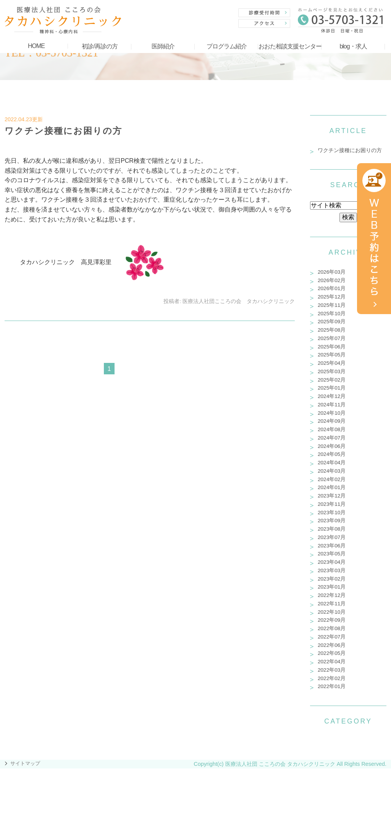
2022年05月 (332, 653)
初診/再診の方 (99, 46)
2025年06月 (332, 347)
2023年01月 (332, 587)
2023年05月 (332, 554)
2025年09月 (332, 321)
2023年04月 (332, 562)
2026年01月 (332, 288)
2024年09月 (332, 421)
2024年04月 (332, 462)
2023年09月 (332, 520)
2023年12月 (332, 496)
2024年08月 (332, 429)
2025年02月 (332, 380)
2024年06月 (332, 446)
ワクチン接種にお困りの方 (63, 131)
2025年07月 (332, 338)
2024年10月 (332, 413)
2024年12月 (332, 396)
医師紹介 (163, 46)
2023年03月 (332, 570)
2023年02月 (332, 579)
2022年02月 (332, 678)
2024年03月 (332, 471)
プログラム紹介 (227, 46)
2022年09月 (332, 620)
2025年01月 (332, 388)
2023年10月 (332, 512)
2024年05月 (332, 454)
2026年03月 (332, 272)
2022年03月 (332, 670)
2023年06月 (332, 546)
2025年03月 (332, 371)
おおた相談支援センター (290, 46)
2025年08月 (332, 330)
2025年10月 (332, 313)
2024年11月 (332, 405)
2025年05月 (332, 355)
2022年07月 (332, 637)
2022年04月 (332, 661)
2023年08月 (332, 529)
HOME (36, 46)
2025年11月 (332, 305)
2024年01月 (332, 487)
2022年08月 (332, 628)
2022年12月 (332, 595)
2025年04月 (332, 363)
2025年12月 (332, 297)
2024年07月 (332, 438)
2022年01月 (332, 686)
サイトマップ (25, 763)
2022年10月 (332, 612)
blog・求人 (353, 46)
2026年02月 (332, 280)
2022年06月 (332, 645)
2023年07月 (332, 537)
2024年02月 (332, 479)
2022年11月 (332, 603)
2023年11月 (332, 504)
